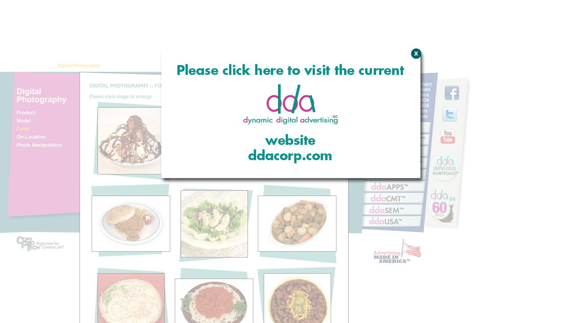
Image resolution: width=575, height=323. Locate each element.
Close (415, 101)
